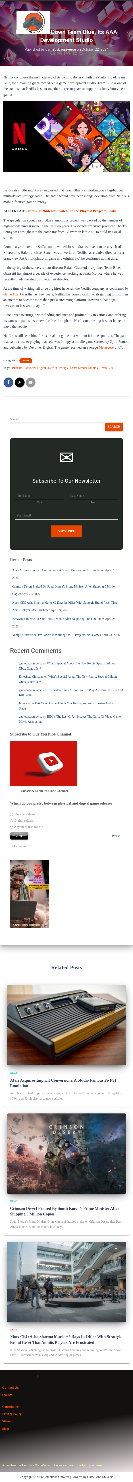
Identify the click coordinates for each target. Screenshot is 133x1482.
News (26, 360)
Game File (10, 294)
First (39, 502)
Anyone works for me (26, 827)
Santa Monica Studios (84, 368)
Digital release (21, 820)
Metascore (106, 347)
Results (116, 836)
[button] (128, 15)
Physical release (22, 814)
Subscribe (66, 531)
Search (14, 419)
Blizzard (17, 368)
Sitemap (7, 1421)
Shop (5, 1428)
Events (7, 1395)
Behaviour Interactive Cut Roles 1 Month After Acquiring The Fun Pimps (58, 619)
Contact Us (10, 1387)
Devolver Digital (35, 368)
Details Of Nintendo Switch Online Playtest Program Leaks (71, 211)
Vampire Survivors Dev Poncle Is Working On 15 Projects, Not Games (56, 635)
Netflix (52, 368)
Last (93, 502)
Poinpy (63, 368)
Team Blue (107, 368)
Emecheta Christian (31, 676)
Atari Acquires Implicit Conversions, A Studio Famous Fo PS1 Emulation (58, 570)
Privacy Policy (11, 1414)
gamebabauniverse (30, 663)
